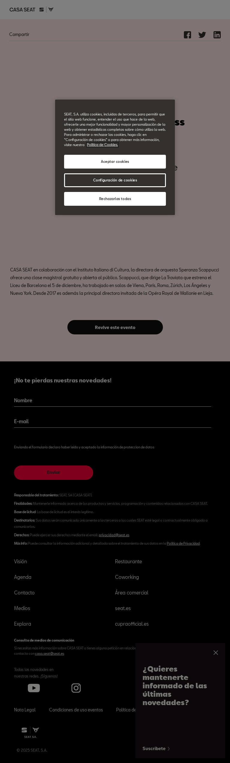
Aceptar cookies (115, 161)
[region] (115, 157)
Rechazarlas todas (115, 199)
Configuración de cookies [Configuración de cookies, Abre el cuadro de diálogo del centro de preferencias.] (115, 180)
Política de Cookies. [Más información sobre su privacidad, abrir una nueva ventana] (102, 145)
